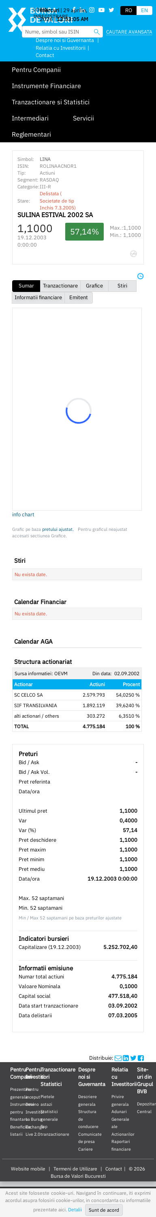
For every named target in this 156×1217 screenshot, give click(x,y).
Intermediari (30, 118)
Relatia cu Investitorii (60, 47)
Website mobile (28, 1169)
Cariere (85, 1149)
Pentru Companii (36, 69)
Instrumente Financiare (46, 86)
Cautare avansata (129, 32)
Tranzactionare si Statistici (51, 102)
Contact (45, 55)
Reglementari (31, 134)
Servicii (83, 118)
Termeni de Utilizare (75, 1169)
